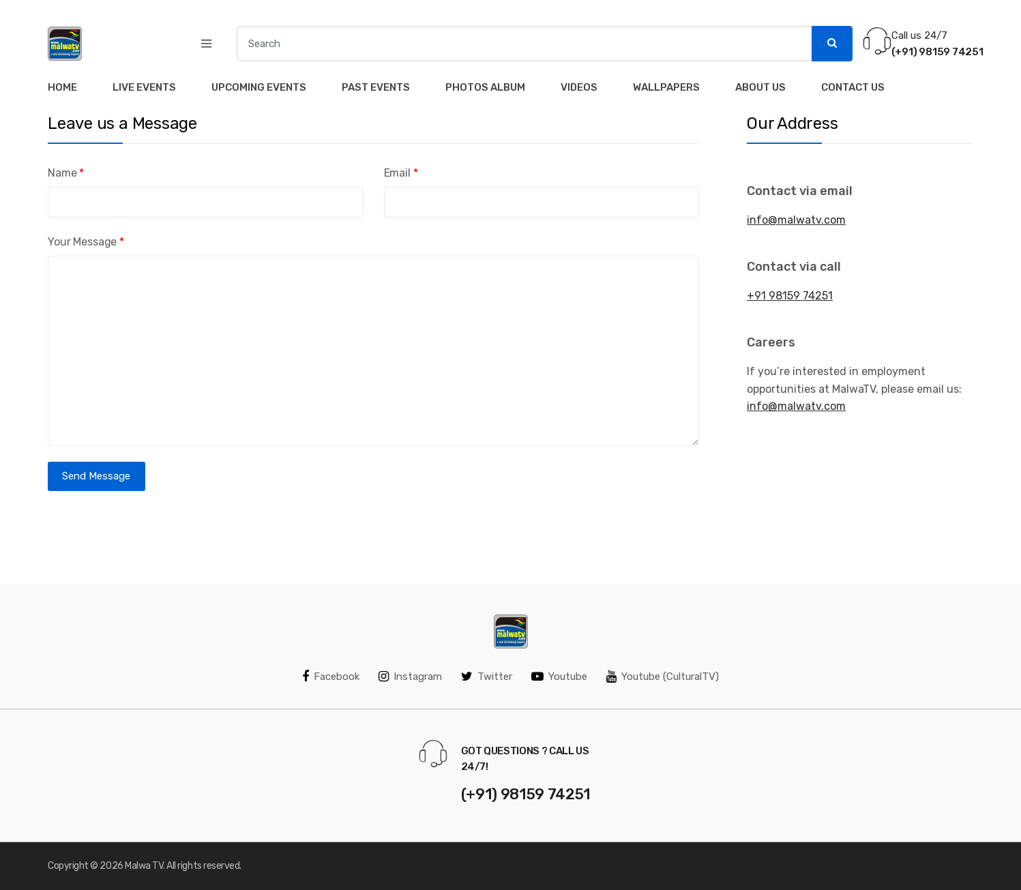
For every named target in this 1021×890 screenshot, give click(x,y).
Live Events (144, 87)
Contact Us (853, 87)
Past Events (376, 87)
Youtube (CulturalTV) (662, 676)
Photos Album (485, 87)
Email (401, 172)
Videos (579, 87)
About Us (760, 87)
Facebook (330, 676)
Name (66, 172)
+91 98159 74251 (790, 295)
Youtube (559, 676)
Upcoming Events (258, 87)
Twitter (486, 676)
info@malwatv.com (796, 219)
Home (62, 87)
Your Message (86, 241)
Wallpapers (666, 87)
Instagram (410, 676)
